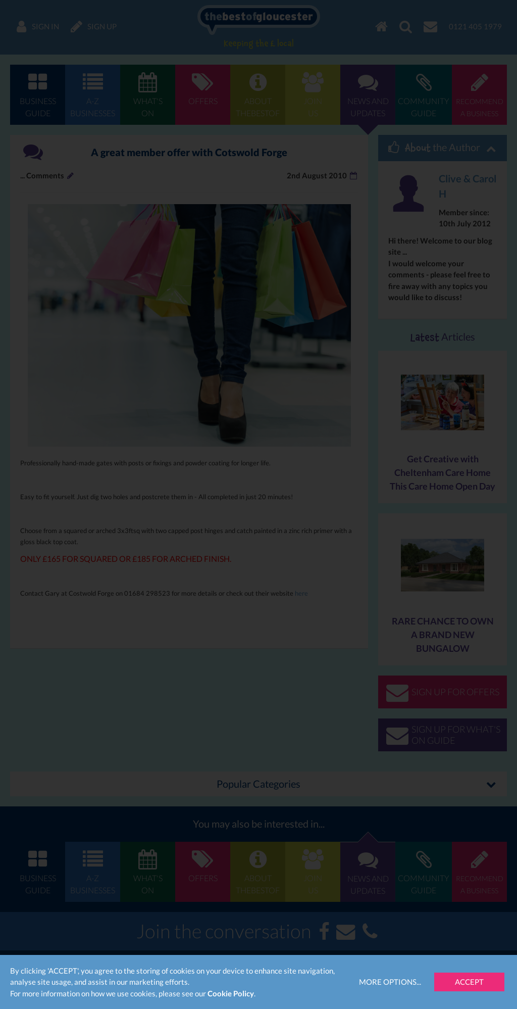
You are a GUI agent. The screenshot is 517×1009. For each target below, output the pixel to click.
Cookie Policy (231, 993)
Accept (469, 981)
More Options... (390, 981)
